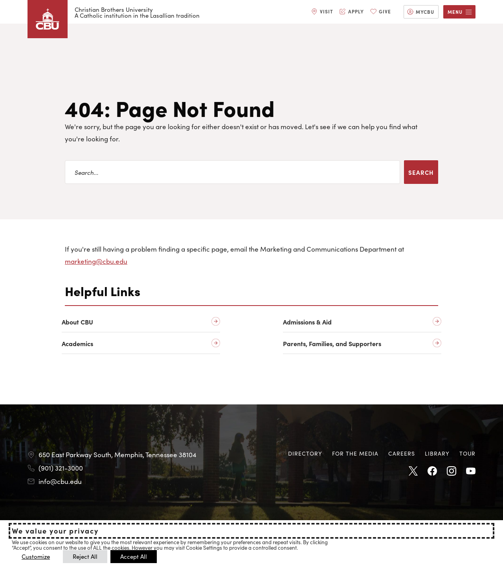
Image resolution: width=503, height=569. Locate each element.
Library (437, 453)
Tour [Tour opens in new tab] (467, 453)
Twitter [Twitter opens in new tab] (413, 471)
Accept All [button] (133, 556)
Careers (401, 453)
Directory (305, 453)
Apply (356, 11)
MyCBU (425, 11)
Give (385, 11)
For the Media (355, 453)
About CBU (77, 322)
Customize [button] (36, 556)
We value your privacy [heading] (55, 531)
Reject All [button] (85, 556)
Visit (326, 11)
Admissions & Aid (307, 322)
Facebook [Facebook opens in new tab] (432, 471)
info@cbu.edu (60, 481)
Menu (455, 11)
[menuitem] (322, 12)
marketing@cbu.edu (96, 261)
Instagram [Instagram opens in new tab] (451, 471)
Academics (77, 343)
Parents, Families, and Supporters (332, 343)
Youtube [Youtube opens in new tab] (470, 471)
